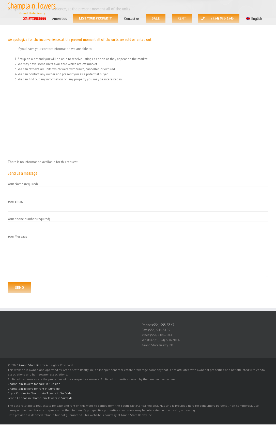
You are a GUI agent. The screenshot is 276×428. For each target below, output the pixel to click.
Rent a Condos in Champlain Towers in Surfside (40, 398)
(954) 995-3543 (163, 325)
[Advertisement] (138, 120)
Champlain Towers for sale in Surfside (34, 384)
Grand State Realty (32, 365)
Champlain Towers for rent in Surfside (34, 388)
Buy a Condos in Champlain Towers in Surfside (40, 393)
